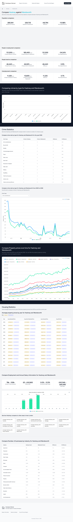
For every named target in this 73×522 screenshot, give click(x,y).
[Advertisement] (36, 37)
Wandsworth (14, 8)
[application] (36, 109)
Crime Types (4, 193)
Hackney (7, 8)
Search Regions (67, 3)
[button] (34, 121)
